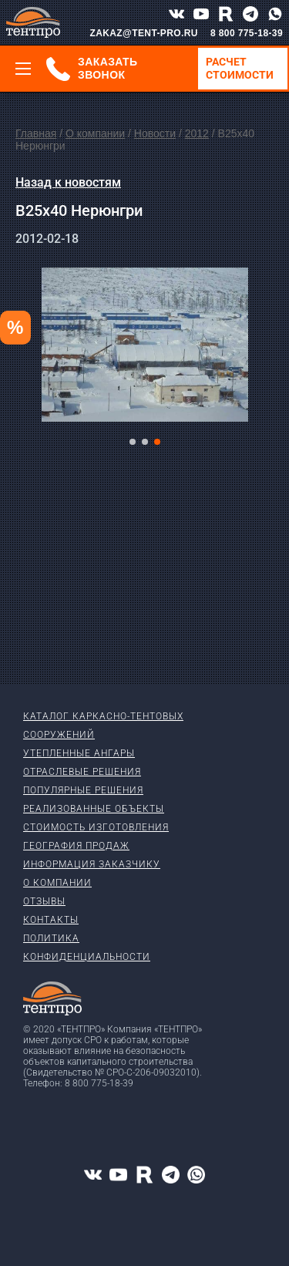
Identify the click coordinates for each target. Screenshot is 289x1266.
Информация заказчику (91, 864)
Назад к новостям (68, 182)
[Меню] (23, 68)
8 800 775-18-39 (246, 33)
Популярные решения (83, 790)
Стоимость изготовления (96, 827)
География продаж (76, 845)
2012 (197, 133)
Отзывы (44, 901)
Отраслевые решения (82, 771)
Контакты (51, 919)
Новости (155, 133)
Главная (35, 133)
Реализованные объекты (93, 808)
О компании (95, 133)
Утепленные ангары (79, 753)
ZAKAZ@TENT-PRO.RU (143, 33)
